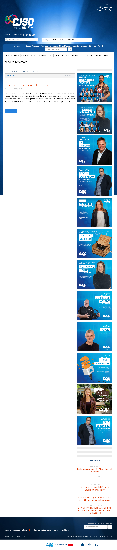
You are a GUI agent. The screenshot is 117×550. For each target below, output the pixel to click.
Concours (87, 55)
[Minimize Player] (113, 545)
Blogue (9, 62)
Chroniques (28, 55)
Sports (15, 71)
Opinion (59, 55)
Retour (11, 111)
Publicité (102, 55)
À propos (16, 530)
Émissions (72, 55)
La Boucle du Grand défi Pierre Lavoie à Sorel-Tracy (94, 488)
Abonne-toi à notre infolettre (100, 523)
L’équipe (25, 530)
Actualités (12, 55)
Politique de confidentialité (41, 530)
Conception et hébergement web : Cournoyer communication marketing (89, 536)
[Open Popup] (96, 545)
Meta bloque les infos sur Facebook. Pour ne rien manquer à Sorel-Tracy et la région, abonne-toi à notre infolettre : (58, 47)
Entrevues (45, 55)
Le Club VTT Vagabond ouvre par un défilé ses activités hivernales (94, 498)
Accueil (8, 35)
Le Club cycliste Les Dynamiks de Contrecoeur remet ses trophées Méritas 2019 (94, 510)
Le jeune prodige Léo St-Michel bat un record (94, 470)
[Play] (82, 545)
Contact (18, 35)
